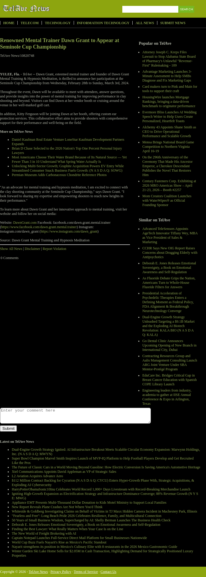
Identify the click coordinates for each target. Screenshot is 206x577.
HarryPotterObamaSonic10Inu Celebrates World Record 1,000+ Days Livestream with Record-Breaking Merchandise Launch (101, 489)
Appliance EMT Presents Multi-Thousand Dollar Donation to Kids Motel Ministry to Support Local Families (89, 502)
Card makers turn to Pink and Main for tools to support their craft (169, 88)
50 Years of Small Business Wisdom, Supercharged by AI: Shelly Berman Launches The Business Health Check (91, 520)
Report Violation (54, 249)
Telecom (30, 23)
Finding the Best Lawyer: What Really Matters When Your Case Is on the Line (67, 529)
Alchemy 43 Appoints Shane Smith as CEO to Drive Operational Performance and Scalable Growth (169, 131)
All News (145, 23)
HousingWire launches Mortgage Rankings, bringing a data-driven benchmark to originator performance (168, 101)
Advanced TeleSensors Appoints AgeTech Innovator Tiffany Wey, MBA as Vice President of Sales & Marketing (169, 235)
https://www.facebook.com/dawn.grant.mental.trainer (39, 227)
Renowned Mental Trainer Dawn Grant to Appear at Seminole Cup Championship (59, 43)
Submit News (172, 23)
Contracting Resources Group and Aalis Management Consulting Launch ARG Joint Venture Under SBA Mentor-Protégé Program (169, 362)
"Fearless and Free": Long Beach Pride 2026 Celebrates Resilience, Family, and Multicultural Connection (86, 516)
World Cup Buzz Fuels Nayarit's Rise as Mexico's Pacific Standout (59, 542)
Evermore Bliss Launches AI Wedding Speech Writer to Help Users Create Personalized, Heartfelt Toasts (169, 116)
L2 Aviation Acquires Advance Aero (37, 476)
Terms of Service (86, 572)
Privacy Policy (60, 572)
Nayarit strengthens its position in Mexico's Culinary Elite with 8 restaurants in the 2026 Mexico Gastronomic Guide (94, 547)
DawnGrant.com (25, 222)
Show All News (11, 249)
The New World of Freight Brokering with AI (44, 533)
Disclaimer (32, 249)
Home (8, 23)
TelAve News (43, 8)
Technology (57, 23)
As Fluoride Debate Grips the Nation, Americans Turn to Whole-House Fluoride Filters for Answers (168, 282)
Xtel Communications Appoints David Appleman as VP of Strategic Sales (64, 472)
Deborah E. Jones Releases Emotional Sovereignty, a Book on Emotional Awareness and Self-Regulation (169, 267)
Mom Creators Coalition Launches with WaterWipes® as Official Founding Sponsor (166, 200)
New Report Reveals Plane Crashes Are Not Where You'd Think (57, 507)
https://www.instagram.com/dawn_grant (69, 231)
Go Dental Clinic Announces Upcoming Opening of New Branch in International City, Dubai (169, 345)
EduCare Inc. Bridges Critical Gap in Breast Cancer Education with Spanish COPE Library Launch (169, 379)
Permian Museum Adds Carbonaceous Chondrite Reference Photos (59, 175)
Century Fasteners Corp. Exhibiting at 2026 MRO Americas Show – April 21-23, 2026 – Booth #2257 (169, 185)
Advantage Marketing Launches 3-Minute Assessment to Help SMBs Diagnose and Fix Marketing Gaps (167, 75)
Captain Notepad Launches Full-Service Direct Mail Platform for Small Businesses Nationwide (79, 538)
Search (186, 16)
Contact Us (108, 572)
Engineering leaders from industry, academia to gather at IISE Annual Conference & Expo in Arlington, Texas (167, 397)
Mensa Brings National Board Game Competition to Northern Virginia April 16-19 (168, 146)
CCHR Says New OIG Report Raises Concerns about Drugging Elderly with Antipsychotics (169, 252)
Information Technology (103, 23)
